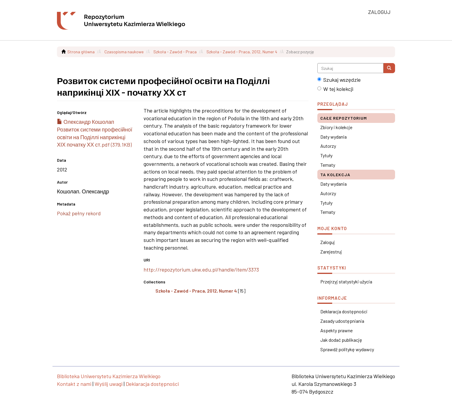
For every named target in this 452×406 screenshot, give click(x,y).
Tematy (327, 165)
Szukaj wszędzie (339, 79)
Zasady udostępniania (342, 321)
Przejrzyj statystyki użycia (346, 281)
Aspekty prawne (336, 330)
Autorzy (328, 146)
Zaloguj (327, 242)
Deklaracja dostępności (343, 311)
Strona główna (81, 51)
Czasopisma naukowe (124, 51)
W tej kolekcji (335, 89)
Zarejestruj (331, 251)
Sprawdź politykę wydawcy (347, 349)
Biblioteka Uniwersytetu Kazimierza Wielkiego (108, 376)
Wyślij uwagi (108, 384)
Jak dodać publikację (341, 340)
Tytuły (326, 155)
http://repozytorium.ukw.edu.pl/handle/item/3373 (201, 269)
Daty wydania (333, 136)
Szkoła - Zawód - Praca (175, 51)
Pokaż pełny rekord (79, 213)
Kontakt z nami (74, 384)
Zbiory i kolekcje (336, 127)
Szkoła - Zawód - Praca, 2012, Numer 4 (241, 51)
